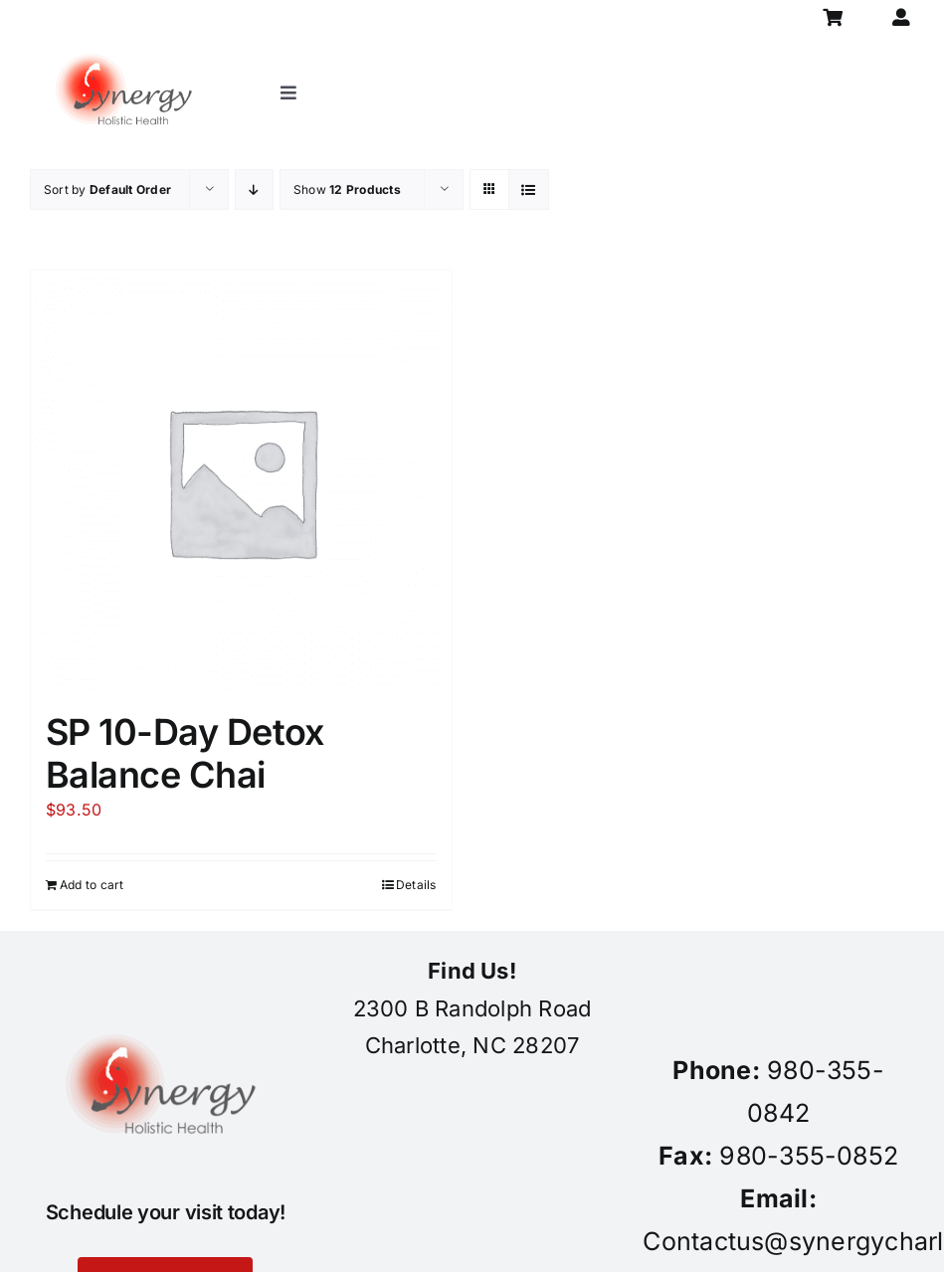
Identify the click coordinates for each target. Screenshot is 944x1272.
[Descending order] (254, 189)
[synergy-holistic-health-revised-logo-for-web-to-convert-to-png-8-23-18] (127, 44)
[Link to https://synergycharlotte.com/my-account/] (900, 17)
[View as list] (528, 189)
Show (347, 189)
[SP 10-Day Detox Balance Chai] (241, 481)
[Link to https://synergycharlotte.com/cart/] (833, 17)
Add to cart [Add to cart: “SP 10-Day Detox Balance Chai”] (92, 884)
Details (416, 884)
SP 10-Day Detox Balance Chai (185, 753)
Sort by (107, 189)
